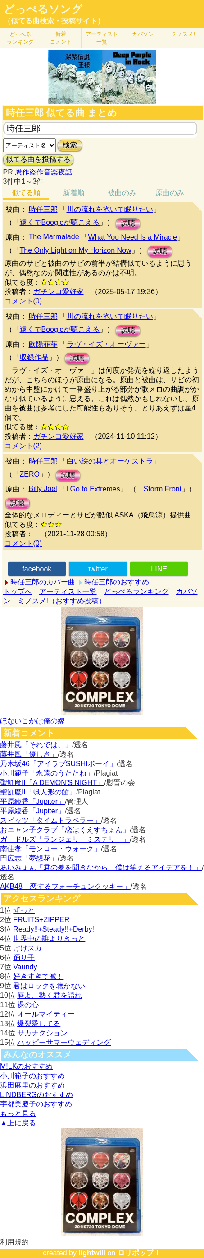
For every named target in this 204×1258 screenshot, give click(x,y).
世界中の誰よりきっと (49, 938)
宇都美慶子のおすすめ (36, 1104)
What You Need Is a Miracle (132, 237)
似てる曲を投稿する (38, 159)
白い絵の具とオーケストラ (110, 461)
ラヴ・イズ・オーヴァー (106, 344)
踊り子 (24, 957)
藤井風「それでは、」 (36, 745)
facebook (36, 569)
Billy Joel (43, 488)
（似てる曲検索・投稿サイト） (54, 21)
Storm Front (162, 489)
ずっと (24, 910)
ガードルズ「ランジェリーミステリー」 (65, 839)
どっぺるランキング (136, 591)
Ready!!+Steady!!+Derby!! (54, 929)
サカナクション (42, 1033)
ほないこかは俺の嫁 (32, 721)
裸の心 (28, 1004)
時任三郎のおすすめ (116, 582)
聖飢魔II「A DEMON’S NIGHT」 (52, 782)
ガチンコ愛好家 (58, 291)
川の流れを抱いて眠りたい (110, 209)
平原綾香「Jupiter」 (32, 801)
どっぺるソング (43, 9)
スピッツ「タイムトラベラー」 (50, 820)
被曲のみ (122, 192)
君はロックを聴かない (49, 986)
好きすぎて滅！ (38, 976)
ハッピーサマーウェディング (64, 1042)
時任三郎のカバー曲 (42, 582)
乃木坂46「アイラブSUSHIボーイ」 (58, 763)
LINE (159, 569)
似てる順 (26, 192)
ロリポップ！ (139, 1253)
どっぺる (20, 38)
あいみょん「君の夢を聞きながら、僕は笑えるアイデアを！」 (101, 867)
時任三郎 (43, 209)
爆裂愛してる (38, 1023)
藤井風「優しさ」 (29, 754)
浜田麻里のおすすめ (32, 1085)
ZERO (30, 474)
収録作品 (34, 357)
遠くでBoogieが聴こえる (60, 222)
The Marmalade (54, 237)
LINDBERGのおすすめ (36, 1094)
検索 (70, 145)
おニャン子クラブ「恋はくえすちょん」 (65, 830)
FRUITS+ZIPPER (41, 919)
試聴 (128, 223)
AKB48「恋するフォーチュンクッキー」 (65, 886)
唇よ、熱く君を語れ (49, 995)
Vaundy (25, 967)
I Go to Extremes (93, 489)
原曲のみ (169, 192)
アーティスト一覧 (68, 591)
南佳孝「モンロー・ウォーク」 (50, 848)
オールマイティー (46, 1014)
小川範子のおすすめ (32, 1076)
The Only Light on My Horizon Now (75, 250)
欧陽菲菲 (43, 344)
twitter (98, 569)
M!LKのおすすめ (26, 1066)
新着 (61, 38)
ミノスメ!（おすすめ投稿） (62, 601)
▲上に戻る (18, 1123)
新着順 (74, 192)
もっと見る (18, 1113)
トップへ (17, 591)
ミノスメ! (183, 34)
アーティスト (102, 38)
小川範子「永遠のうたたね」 (47, 773)
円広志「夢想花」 (29, 858)
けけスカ (27, 948)
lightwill (91, 1253)
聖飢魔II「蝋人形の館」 (38, 792)
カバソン (143, 34)
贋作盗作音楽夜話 (44, 172)
